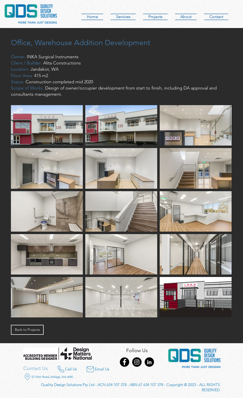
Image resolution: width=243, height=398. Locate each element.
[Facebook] (124, 362)
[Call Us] (66, 369)
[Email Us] (94, 369)
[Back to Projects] (27, 330)
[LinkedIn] (149, 362)
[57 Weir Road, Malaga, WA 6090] (57, 377)
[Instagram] (137, 362)
